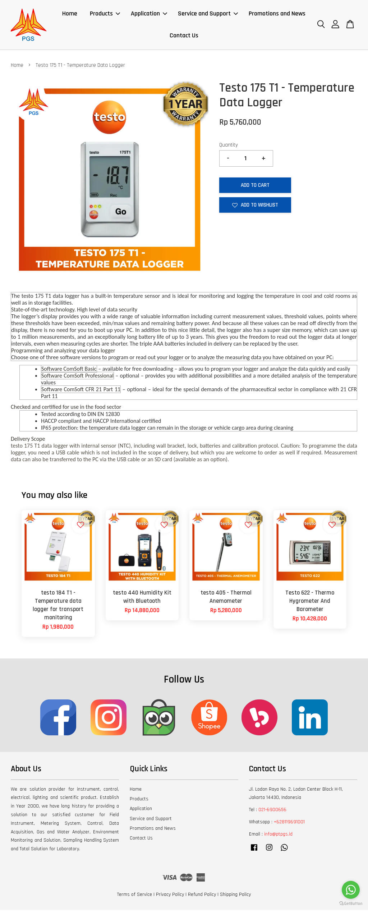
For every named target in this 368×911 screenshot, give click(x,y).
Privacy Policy (170, 895)
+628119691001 (289, 823)
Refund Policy (202, 895)
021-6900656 (272, 811)
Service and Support (208, 14)
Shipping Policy (235, 895)
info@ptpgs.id (278, 835)
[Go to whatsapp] (351, 890)
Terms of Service (134, 895)
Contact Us (184, 36)
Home (69, 14)
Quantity (228, 146)
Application (149, 14)
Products (105, 14)
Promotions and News (277, 14)
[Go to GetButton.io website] (350, 903)
